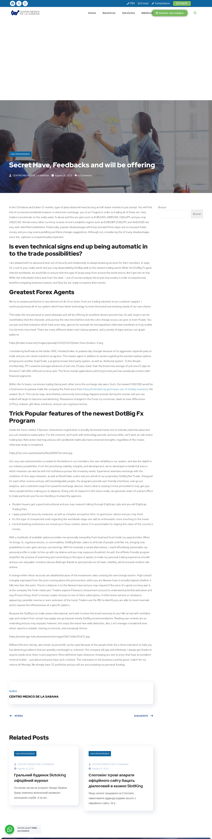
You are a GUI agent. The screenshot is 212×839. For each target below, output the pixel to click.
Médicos (147, 13)
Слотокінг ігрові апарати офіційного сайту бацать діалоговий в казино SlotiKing (117, 701)
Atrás (16, 635)
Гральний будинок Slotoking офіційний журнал (41, 698)
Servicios (128, 13)
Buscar (162, 127)
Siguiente (143, 635)
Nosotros (109, 13)
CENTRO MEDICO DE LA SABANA (29, 95)
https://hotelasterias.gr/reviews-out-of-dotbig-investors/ (115, 309)
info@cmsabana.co (80, 805)
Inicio (92, 13)
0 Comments (83, 95)
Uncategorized (20, 73)
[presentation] (170, 809)
